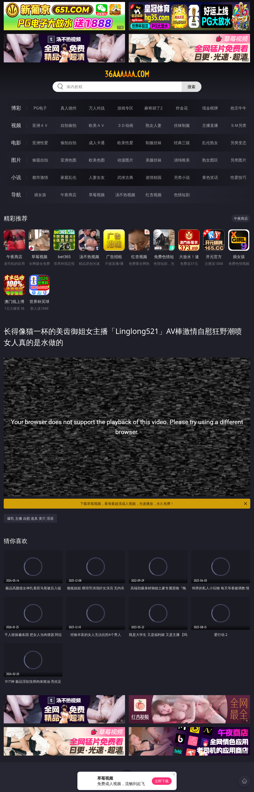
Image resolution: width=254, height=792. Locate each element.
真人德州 (68, 108)
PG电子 (40, 108)
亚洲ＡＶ (40, 125)
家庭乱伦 (68, 177)
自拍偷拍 (68, 125)
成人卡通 (97, 142)
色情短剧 (182, 194)
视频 (16, 125)
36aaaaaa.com (127, 74)
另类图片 (238, 160)
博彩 (16, 108)
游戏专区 (125, 108)
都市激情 (40, 177)
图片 (16, 160)
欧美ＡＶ (97, 125)
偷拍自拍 (68, 142)
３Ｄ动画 (125, 125)
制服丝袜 (153, 142)
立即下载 (162, 781)
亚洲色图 (68, 160)
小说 (16, 177)
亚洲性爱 (40, 142)
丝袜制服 (182, 125)
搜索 (191, 86)
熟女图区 (210, 160)
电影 (16, 142)
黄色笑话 (210, 177)
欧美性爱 (125, 142)
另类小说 (182, 177)
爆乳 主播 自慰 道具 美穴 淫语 (30, 518)
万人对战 (97, 108)
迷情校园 (153, 177)
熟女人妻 (153, 125)
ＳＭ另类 (238, 125)
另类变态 (238, 142)
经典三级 (182, 142)
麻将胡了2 (153, 108)
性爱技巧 (238, 177)
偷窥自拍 (40, 160)
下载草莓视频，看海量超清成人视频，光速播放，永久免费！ (164, 504)
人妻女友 (97, 177)
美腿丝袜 (153, 160)
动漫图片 (125, 160)
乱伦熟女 (210, 142)
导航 (16, 194)
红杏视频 (153, 194)
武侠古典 (125, 177)
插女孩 (40, 194)
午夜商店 (68, 194)
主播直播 (210, 125)
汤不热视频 (125, 194)
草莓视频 (97, 194)
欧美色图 (97, 160)
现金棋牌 (210, 108)
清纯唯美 (182, 160)
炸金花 (182, 108)
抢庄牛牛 (238, 108)
